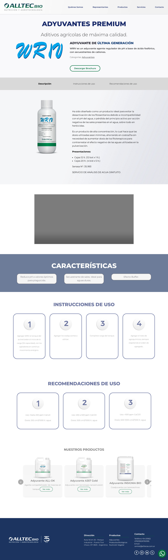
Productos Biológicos (118, 542)
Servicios (141, 7)
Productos (122, 7)
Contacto (159, 7)
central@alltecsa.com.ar (144, 546)
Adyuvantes (114, 540)
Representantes (100, 7)
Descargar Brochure (85, 68)
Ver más (46, 489)
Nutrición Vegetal (116, 545)
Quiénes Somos (75, 7)
